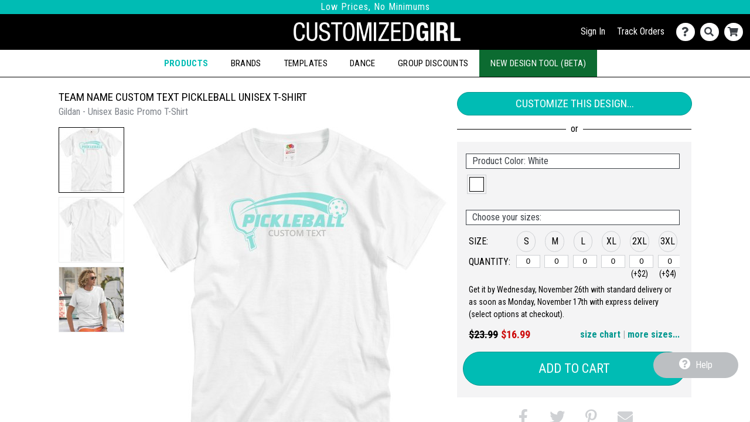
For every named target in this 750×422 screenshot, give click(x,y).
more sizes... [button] (654, 334)
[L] (585, 261)
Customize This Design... (575, 103)
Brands (246, 63)
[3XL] (670, 261)
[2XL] (641, 261)
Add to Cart (574, 368)
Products (186, 63)
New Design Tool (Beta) (538, 63)
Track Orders (640, 31)
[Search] (712, 32)
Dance (363, 63)
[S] (528, 261)
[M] (556, 261)
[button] (91, 160)
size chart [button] (600, 334)
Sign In (593, 31)
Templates (306, 63)
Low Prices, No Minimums (375, 6)
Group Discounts (433, 63)
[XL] (613, 261)
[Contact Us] (688, 32)
